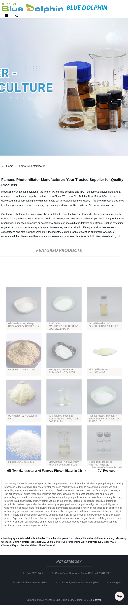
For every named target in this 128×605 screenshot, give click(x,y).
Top (119, 595)
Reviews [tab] (106, 471)
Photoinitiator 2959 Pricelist (32, 582)
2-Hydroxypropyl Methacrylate (99, 542)
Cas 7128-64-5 (35, 573)
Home (9, 166)
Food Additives (29, 545)
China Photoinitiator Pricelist (97, 538)
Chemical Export (10, 545)
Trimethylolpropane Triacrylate (63, 538)
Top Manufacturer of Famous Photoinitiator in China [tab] (46, 471)
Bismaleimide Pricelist (32, 538)
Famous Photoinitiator (32, 166)
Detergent (116, 582)
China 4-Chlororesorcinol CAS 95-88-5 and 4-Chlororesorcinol (47, 542)
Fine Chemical (47, 545)
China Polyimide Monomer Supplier (79, 582)
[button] (6, 16)
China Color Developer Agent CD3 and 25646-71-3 (84, 573)
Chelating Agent (10, 538)
